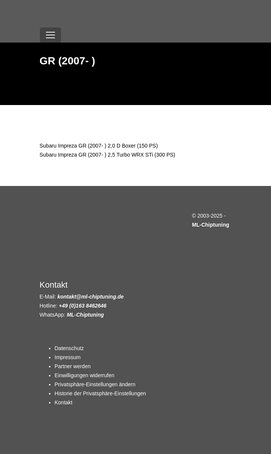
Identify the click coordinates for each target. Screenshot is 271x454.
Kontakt (63, 402)
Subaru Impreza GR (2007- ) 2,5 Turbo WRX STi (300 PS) (107, 155)
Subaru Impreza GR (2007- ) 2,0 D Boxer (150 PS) (99, 146)
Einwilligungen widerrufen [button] (84, 375)
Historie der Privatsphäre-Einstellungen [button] (100, 393)
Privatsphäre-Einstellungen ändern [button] (95, 384)
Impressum (68, 357)
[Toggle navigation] (50, 35)
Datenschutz (69, 348)
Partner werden (73, 366)
